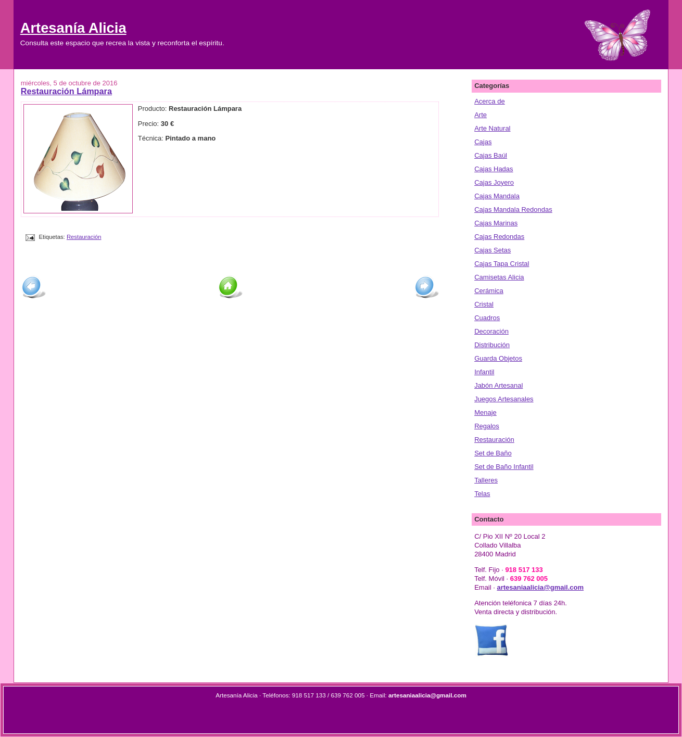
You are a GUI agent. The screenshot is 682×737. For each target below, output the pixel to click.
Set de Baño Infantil (503, 467)
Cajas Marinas (495, 223)
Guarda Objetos (498, 358)
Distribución (492, 345)
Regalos (486, 426)
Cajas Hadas (493, 169)
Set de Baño (493, 453)
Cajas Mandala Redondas (513, 209)
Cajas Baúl (490, 155)
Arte (480, 115)
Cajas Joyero (494, 182)
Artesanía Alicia (73, 28)
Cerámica (488, 291)
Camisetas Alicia (499, 277)
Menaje (485, 412)
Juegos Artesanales (503, 399)
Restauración (84, 237)
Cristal (484, 304)
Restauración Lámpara (66, 91)
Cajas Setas (492, 250)
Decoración (491, 331)
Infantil (484, 372)
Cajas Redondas (499, 236)
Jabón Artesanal (498, 385)
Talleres (486, 480)
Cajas (482, 142)
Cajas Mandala (497, 196)
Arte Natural (492, 128)
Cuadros (487, 318)
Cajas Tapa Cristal (501, 264)
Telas (482, 494)
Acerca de (489, 101)
